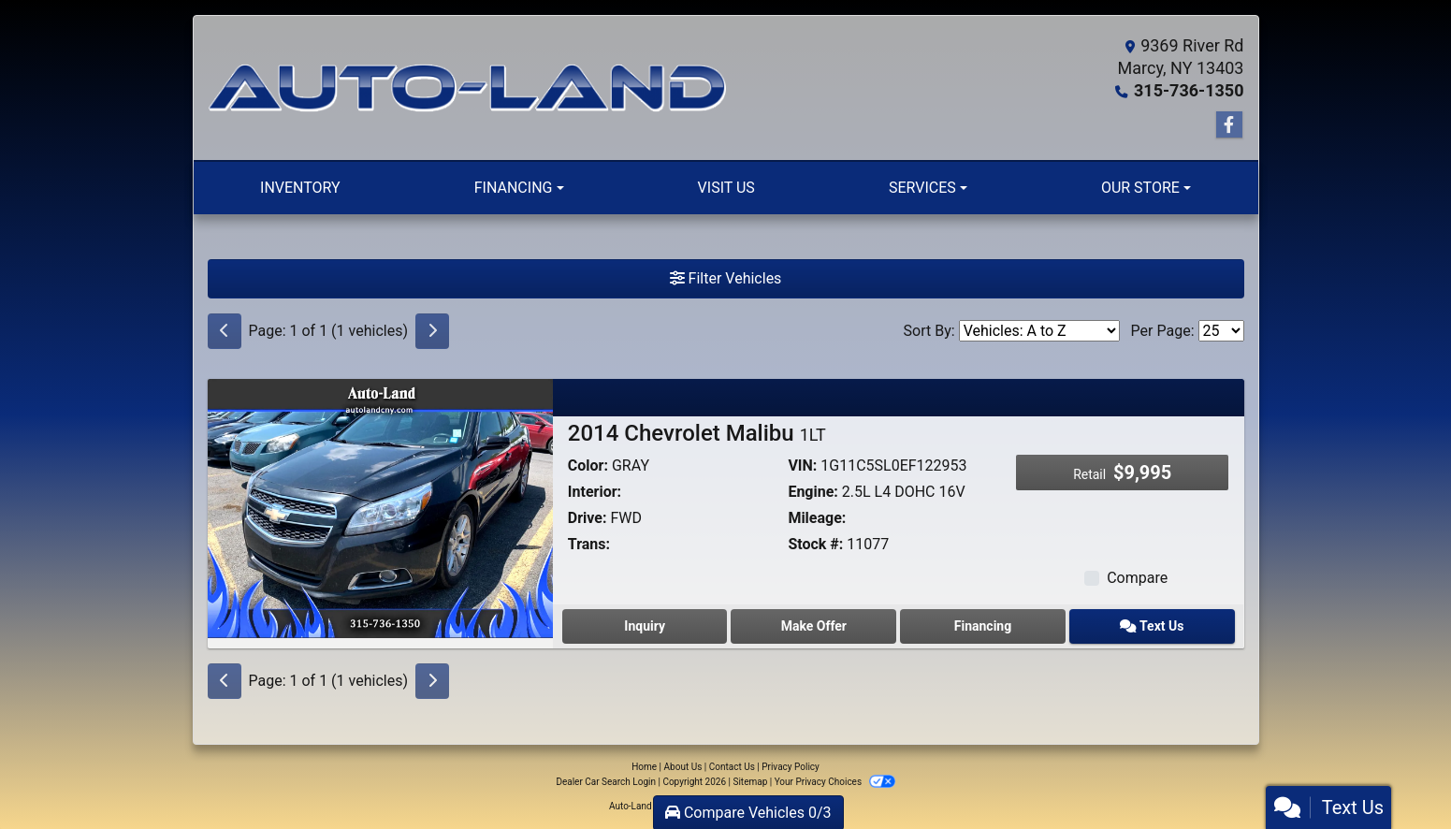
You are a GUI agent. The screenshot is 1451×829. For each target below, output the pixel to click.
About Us (683, 767)
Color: (588, 465)
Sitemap (750, 782)
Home (644, 767)
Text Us (1151, 625)
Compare (1137, 578)
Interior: (594, 492)
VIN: (802, 465)
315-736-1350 (1188, 90)
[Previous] (224, 331)
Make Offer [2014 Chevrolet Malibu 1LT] (814, 625)
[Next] (432, 331)
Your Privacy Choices (835, 782)
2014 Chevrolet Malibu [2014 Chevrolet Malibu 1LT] (697, 433)
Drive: (587, 518)
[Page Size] (1221, 331)
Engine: (812, 492)
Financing (982, 625)
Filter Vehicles (726, 278)
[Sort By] (1039, 331)
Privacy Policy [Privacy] (791, 767)
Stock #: (815, 544)
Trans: (589, 544)
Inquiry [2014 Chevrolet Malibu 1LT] (644, 625)
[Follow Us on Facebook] (1229, 125)
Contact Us (732, 767)
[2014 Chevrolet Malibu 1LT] (380, 507)
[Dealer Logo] (467, 88)
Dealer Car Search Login (606, 782)
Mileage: (817, 518)
